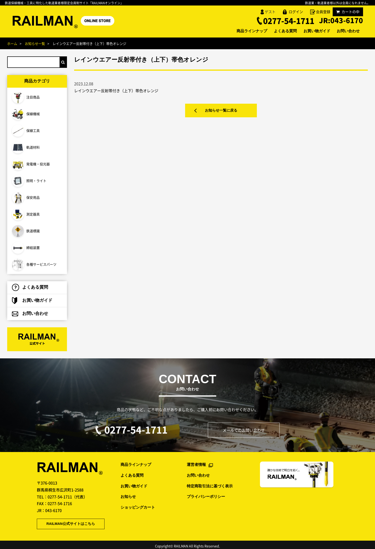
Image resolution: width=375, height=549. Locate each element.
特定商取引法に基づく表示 (210, 483)
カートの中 (347, 11)
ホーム (12, 43)
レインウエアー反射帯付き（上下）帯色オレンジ (116, 90)
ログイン (296, 11)
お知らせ (128, 494)
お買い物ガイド (312, 31)
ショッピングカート (138, 505)
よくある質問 (277, 31)
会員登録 (323, 11)
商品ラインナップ (241, 31)
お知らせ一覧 (35, 43)
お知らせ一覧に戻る (221, 111)
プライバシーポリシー (206, 494)
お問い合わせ (346, 31)
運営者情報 (196, 462)
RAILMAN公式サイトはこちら (67, 521)
